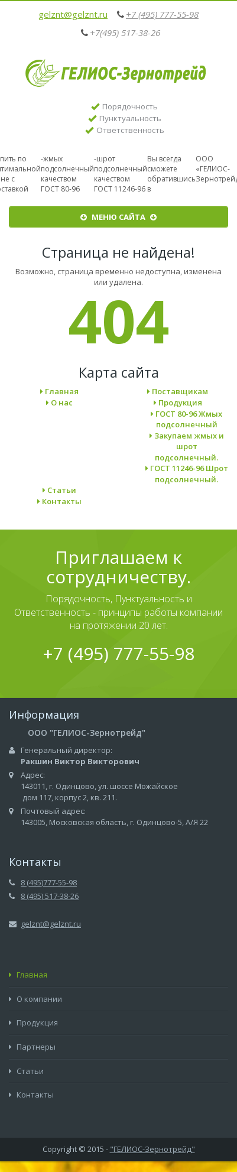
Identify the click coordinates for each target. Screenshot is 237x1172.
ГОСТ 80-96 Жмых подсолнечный (186, 419)
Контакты (59, 501)
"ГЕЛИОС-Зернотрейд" (152, 1149)
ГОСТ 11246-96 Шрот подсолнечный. (186, 474)
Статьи (59, 490)
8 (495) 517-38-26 (50, 896)
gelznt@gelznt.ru (73, 14)
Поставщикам (177, 391)
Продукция (178, 402)
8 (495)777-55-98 (49, 882)
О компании (35, 999)
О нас (59, 402)
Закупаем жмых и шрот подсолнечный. (187, 446)
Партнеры (32, 1046)
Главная (59, 391)
